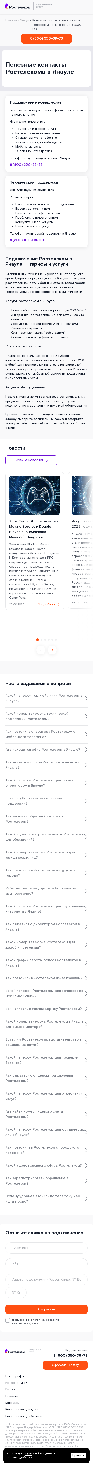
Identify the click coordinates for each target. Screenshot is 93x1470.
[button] (52, 650)
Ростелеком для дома (21, 1410)
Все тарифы (14, 1376)
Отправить (46, 1309)
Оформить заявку (65, 1365)
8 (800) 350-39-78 (46, 38)
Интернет (12, 1390)
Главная (11, 20)
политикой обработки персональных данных (36, 1321)
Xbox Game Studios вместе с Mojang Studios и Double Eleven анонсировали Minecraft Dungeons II (34, 529)
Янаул (24, 20)
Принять (78, 1456)
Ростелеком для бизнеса (24, 1416)
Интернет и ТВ (16, 1383)
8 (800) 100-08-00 (27, 240)
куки (28, 1453)
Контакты (12, 1403)
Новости (11, 1396)
